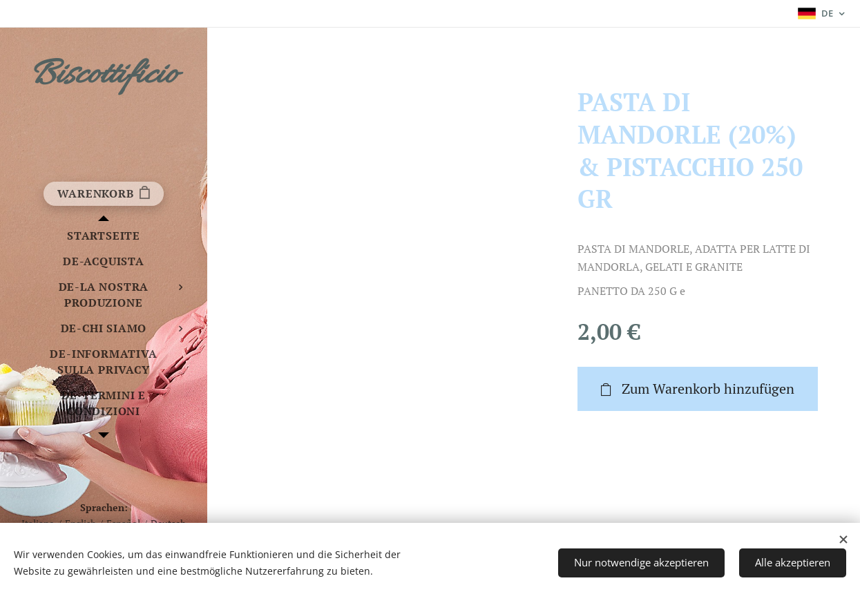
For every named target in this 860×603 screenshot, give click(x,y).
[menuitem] (103, 236)
